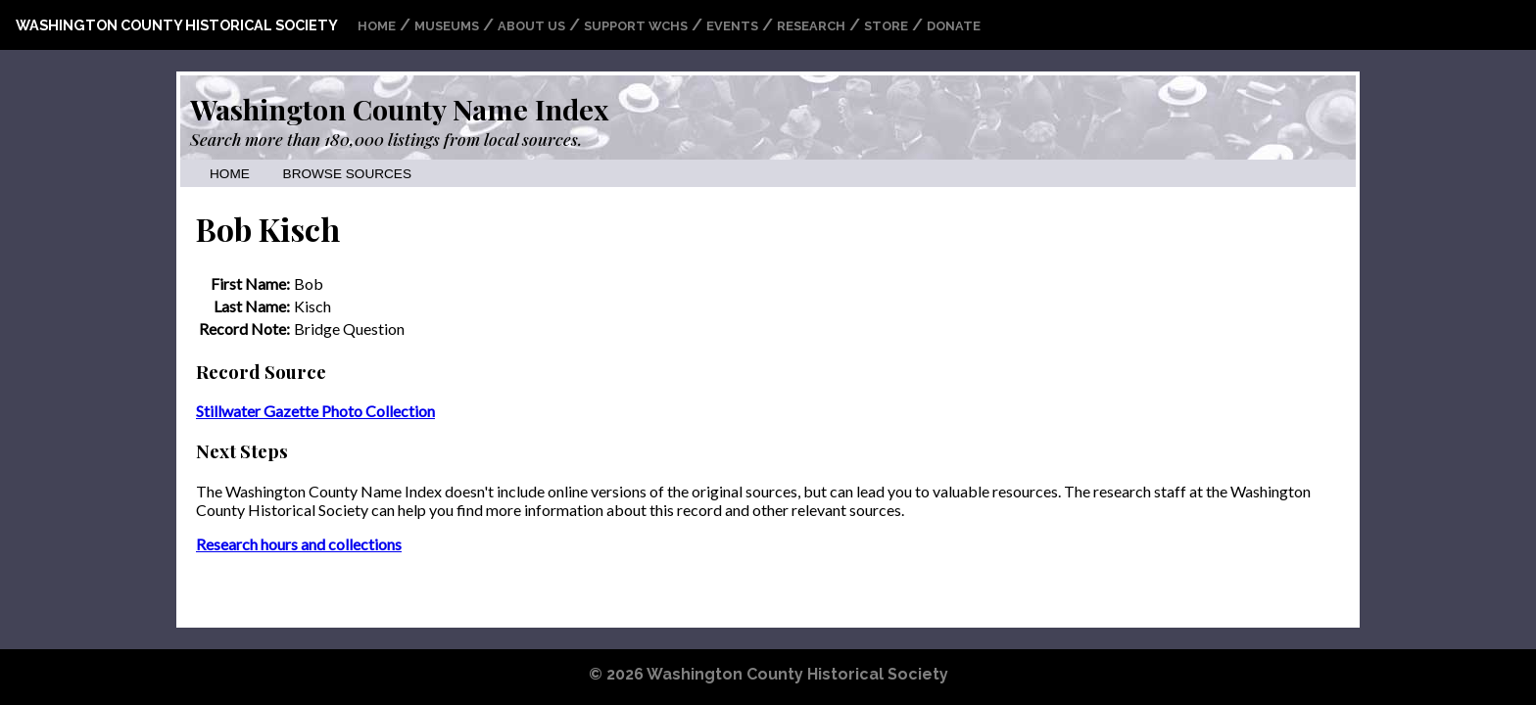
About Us (531, 26)
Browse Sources (347, 173)
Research (811, 26)
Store (886, 26)
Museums (446, 26)
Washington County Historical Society (177, 25)
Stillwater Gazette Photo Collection (315, 410)
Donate (954, 26)
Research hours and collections (299, 544)
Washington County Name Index (399, 108)
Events (732, 26)
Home (377, 26)
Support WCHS (636, 26)
